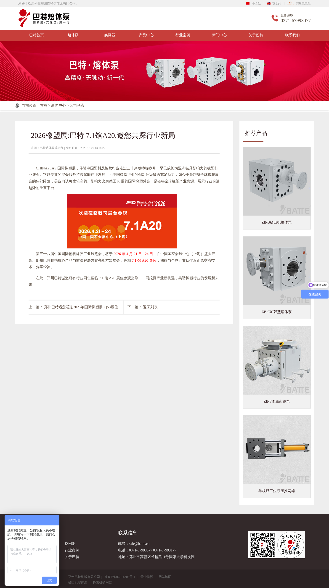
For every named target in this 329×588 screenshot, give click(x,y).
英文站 (274, 3)
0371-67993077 (140, 550)
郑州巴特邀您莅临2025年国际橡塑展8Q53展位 (81, 307)
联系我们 (292, 35)
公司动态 (77, 105)
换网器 (109, 35)
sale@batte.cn (139, 544)
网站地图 (165, 577)
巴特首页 (36, 35)
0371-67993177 (164, 550)
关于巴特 (256, 35)
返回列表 (150, 307)
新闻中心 (219, 35)
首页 (43, 105)
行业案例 (182, 35)
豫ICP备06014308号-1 (120, 577)
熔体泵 (73, 35)
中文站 (253, 3)
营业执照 (147, 577)
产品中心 (146, 35)
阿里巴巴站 (299, 3)
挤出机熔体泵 (77, 582)
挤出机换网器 (102, 582)
